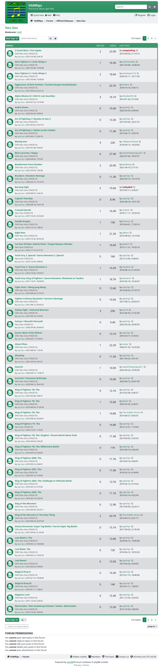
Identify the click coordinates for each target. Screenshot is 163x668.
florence (126, 221)
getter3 (126, 244)
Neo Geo (11, 28)
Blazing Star (21, 141)
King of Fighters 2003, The (28, 492)
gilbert (125, 232)
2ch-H (125, 309)
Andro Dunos (21, 107)
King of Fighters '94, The (27, 389)
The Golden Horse (131, 412)
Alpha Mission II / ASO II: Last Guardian (35, 95)
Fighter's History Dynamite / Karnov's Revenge (39, 298)
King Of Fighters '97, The (27, 423)
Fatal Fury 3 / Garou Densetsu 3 (31, 266)
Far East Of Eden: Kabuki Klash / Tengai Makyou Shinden (43, 244)
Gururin (19, 366)
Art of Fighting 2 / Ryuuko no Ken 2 (33, 118)
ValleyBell (127, 187)
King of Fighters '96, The (27, 412)
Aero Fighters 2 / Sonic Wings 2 (30, 61)
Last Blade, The (22, 549)
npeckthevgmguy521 (132, 152)
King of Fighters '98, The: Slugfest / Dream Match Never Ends (46, 435)
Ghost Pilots (21, 344)
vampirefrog (128, 50)
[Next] (155, 38)
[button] (23, 620)
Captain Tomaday (24, 198)
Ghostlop (19, 355)
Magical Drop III (23, 583)
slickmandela (128, 61)
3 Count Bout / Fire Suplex (28, 50)
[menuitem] (36, 15)
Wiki (48, 15)
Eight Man (20, 232)
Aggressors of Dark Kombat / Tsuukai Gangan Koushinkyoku (46, 84)
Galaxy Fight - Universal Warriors (32, 309)
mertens (126, 266)
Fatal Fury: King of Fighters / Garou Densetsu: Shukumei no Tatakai (49, 278)
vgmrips (20, 56)
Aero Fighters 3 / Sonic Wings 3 (30, 73)
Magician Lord (22, 594)
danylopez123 (129, 73)
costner (126, 209)
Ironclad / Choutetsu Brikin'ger (31, 378)
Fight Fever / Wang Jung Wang (30, 287)
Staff (19, 32)
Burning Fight (22, 187)
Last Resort (21, 560)
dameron (126, 278)
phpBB (70, 662)
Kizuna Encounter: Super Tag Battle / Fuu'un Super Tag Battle (46, 526)
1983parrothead (130, 141)
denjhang (127, 164)
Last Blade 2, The (23, 537)
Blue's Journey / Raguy (26, 152)
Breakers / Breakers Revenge (30, 175)
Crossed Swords (23, 209)
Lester (125, 344)
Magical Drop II (23, 571)
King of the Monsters (25, 503)
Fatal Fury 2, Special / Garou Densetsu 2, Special (39, 255)
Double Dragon (22, 221)
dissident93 (128, 95)
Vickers (125, 84)
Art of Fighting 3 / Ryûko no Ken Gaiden (35, 130)
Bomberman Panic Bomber (28, 164)
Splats (125, 401)
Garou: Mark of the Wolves (28, 332)
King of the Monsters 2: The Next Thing (35, 514)
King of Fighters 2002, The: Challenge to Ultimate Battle (43, 480)
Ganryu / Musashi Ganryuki (29, 321)
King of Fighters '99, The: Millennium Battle (37, 446)
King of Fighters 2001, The (28, 469)
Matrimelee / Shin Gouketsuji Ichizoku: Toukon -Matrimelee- (46, 606)
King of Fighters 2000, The (28, 457)
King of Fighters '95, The (27, 401)
